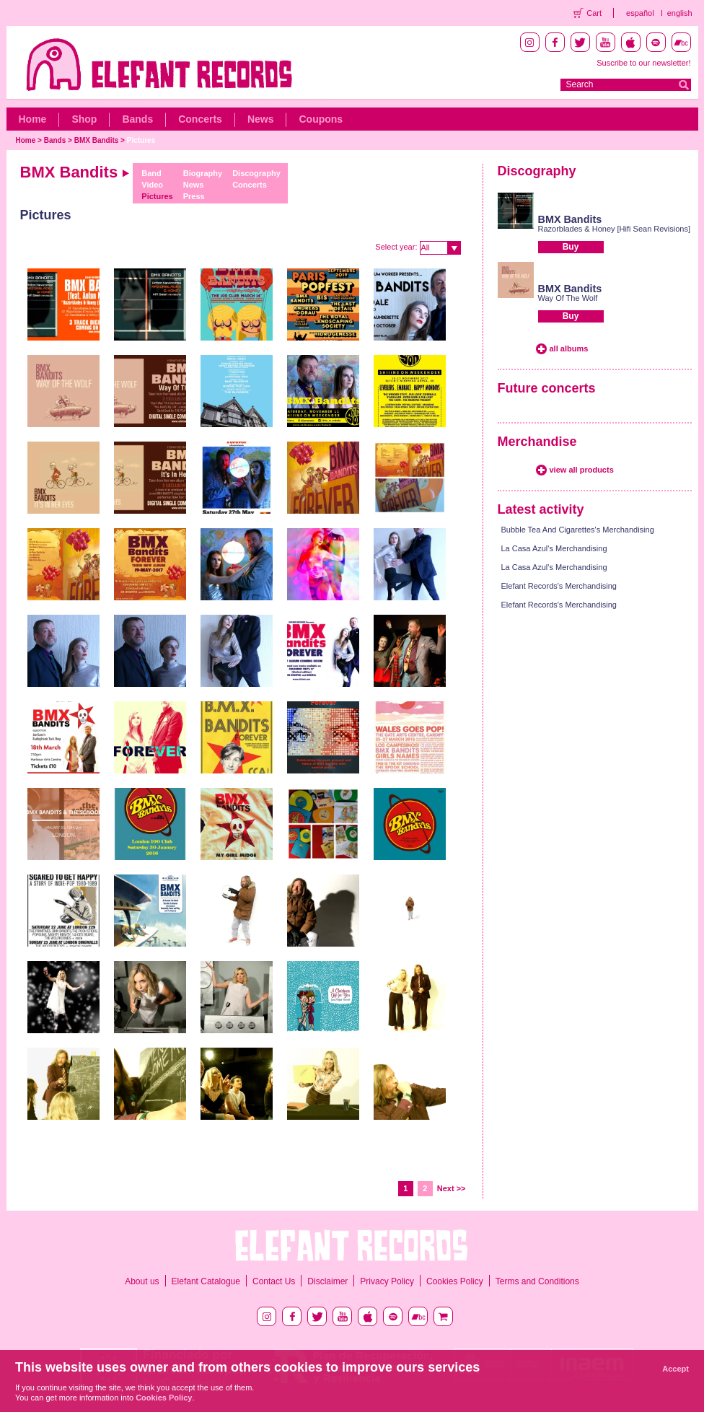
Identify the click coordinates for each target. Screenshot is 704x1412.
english (679, 13)
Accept (675, 1368)
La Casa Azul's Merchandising (554, 548)
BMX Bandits (96, 140)
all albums (569, 348)
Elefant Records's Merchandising (559, 586)
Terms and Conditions (537, 1281)
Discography (256, 173)
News (260, 119)
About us (142, 1281)
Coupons (321, 119)
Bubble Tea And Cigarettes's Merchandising (577, 529)
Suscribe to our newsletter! (643, 62)
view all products (582, 469)
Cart (594, 13)
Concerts (200, 119)
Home (33, 119)
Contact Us (273, 1281)
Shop (84, 119)
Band (151, 173)
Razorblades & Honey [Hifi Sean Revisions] (614, 228)
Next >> (451, 1188)
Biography (202, 173)
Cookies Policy (454, 1281)
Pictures (141, 140)
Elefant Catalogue (206, 1281)
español (640, 13)
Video (152, 184)
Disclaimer (327, 1281)
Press (194, 196)
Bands (137, 119)
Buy (571, 247)
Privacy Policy (387, 1281)
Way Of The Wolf (568, 298)
